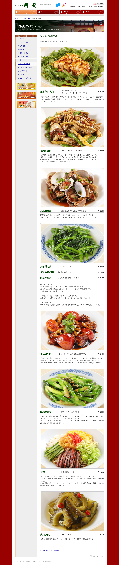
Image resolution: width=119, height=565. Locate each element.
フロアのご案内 (23, 42)
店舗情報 (21, 39)
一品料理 (21, 49)
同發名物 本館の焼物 (25, 67)
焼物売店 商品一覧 (25, 78)
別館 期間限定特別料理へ (51, 550)
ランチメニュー (23, 57)
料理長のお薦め (23, 53)
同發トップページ (19, 18)
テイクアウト (22, 74)
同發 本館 (27, 18)
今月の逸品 (22, 46)
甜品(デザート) (23, 71)
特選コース (22, 60)
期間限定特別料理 (24, 64)
